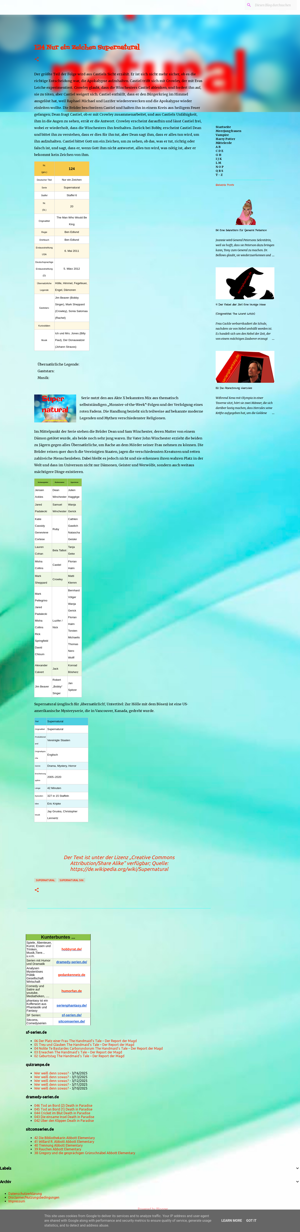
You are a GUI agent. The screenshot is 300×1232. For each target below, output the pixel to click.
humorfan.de (71, 991)
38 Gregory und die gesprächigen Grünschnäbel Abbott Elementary (84, 1153)
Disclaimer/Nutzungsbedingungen (33, 1197)
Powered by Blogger (150, 1209)
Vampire (222, 135)
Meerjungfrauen (228, 131)
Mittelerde (224, 143)
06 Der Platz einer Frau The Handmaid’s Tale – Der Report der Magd (85, 1041)
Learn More (231, 1221)
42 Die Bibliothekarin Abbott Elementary (64, 1138)
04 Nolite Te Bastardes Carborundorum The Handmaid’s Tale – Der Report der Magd (98, 1048)
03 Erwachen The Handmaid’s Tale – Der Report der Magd (78, 1052)
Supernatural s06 (71, 880)
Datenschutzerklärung (25, 1193)
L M (218, 163)
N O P (220, 167)
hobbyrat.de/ (71, 949)
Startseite (223, 127)
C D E (219, 151)
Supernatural (45, 880)
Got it (251, 1221)
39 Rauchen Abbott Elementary (57, 1149)
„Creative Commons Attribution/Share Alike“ (122, 860)
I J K (219, 159)
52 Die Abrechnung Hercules (234, 388)
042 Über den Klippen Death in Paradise (64, 1120)
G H (218, 155)
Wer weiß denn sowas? (51, 1073)
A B (218, 147)
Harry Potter (225, 139)
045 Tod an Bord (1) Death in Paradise (63, 1109)
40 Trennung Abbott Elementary (58, 1145)
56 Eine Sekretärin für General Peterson (241, 230)
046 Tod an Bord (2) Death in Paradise (63, 1105)
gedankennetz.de (71, 975)
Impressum (16, 1201)
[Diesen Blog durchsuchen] (275, 5)
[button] (36, 59)
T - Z (219, 175)
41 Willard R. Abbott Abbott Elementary (64, 1141)
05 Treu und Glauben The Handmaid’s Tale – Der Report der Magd (84, 1044)
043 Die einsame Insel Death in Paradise (64, 1117)
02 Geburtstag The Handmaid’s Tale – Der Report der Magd (79, 1056)
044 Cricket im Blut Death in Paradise (62, 1113)
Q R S (219, 171)
